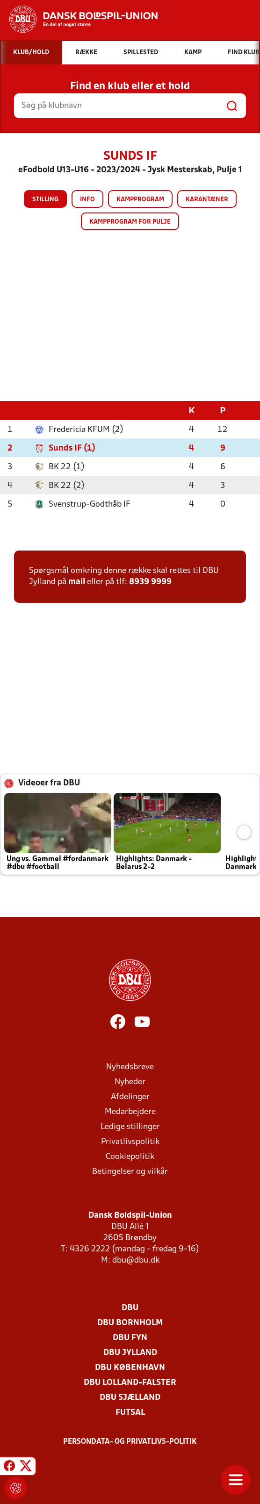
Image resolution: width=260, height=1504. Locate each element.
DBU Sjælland (130, 1398)
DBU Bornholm (130, 1323)
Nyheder (130, 1082)
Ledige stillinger (130, 1127)
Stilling (45, 200)
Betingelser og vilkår (130, 1172)
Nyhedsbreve (130, 1067)
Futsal (130, 1413)
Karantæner (207, 200)
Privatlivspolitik (130, 1142)
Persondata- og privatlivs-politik (130, 1442)
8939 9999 (150, 582)
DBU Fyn (130, 1338)
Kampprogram (140, 200)
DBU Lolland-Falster (130, 1383)
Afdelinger (130, 1097)
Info (87, 200)
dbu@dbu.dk (135, 1260)
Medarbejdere (130, 1112)
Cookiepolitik (130, 1157)
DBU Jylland (130, 1353)
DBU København (130, 1368)
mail (76, 582)
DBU (130, 1308)
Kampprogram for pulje (130, 222)
